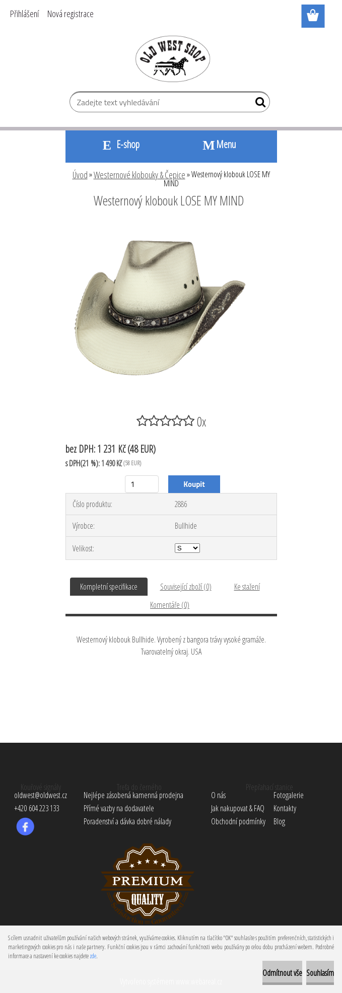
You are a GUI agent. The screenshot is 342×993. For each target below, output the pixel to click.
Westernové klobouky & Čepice (139, 175)
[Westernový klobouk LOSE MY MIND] (171, 228)
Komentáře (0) (169, 604)
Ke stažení (247, 586)
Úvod (80, 175)
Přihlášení (24, 14)
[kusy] (142, 484)
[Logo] (171, 58)
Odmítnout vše (282, 972)
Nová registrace (70, 14)
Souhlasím (320, 972)
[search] (258, 104)
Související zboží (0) (186, 586)
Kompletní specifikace (109, 586)
